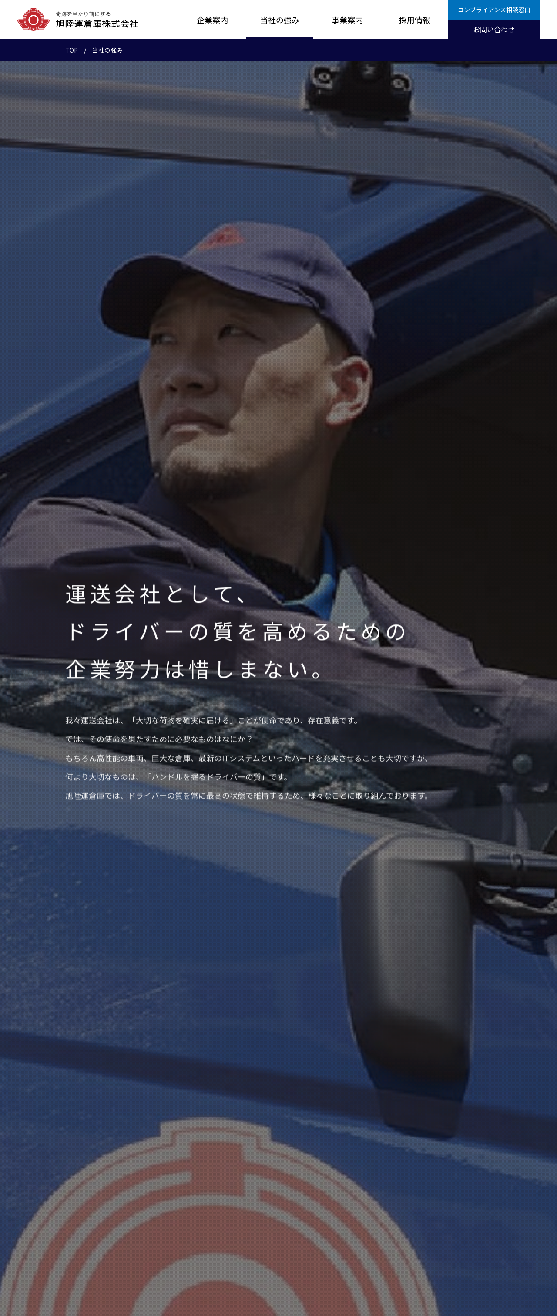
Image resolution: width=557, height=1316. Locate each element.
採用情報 (414, 19)
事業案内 (347, 19)
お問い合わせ (494, 29)
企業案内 (212, 19)
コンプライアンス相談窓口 (494, 9)
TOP (71, 50)
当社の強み (279, 19)
